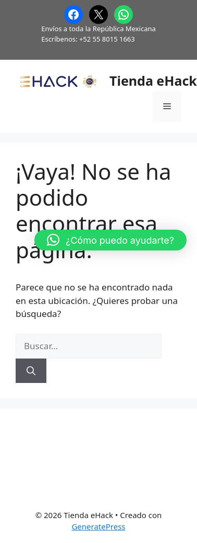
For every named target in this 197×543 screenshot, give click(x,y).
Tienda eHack (153, 80)
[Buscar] (31, 371)
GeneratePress (98, 526)
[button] (110, 240)
